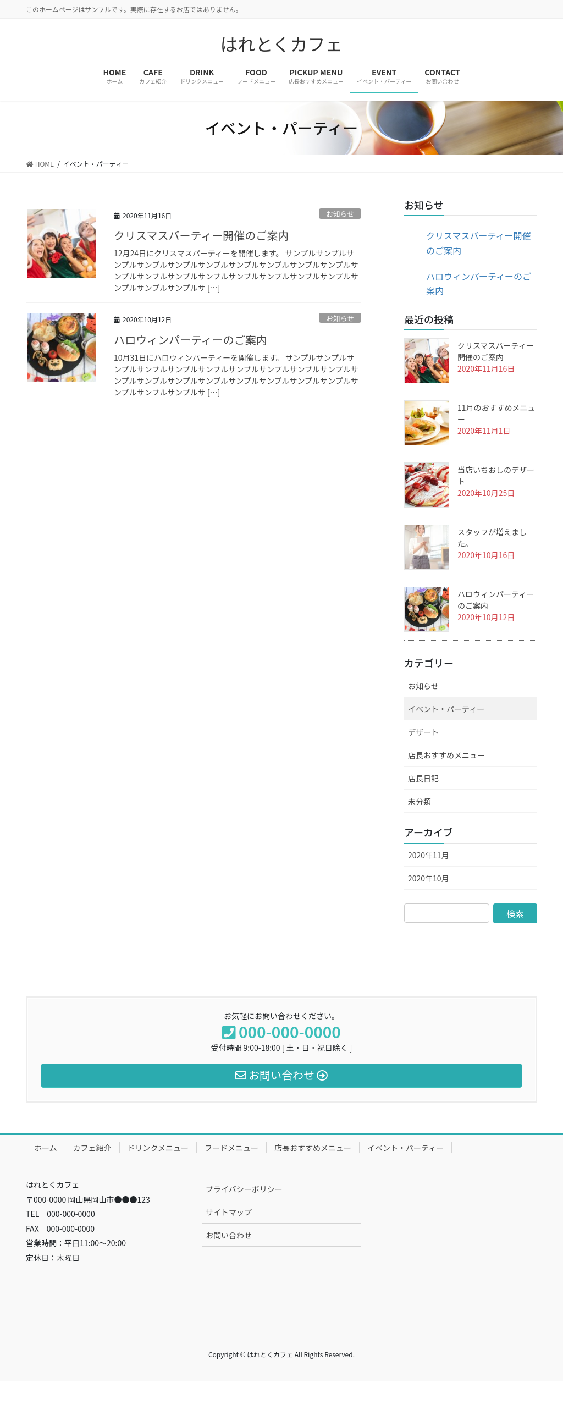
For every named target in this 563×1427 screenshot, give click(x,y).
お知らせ (340, 213)
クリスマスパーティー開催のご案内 (201, 235)
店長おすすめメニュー (446, 755)
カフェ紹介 (92, 1147)
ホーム (45, 1147)
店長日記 (423, 778)
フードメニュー (231, 1147)
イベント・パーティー (446, 708)
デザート (423, 731)
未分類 (419, 801)
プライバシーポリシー (244, 1188)
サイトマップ (229, 1211)
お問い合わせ (229, 1235)
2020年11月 (428, 855)
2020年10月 (428, 878)
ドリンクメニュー (158, 1147)
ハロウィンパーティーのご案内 (190, 340)
